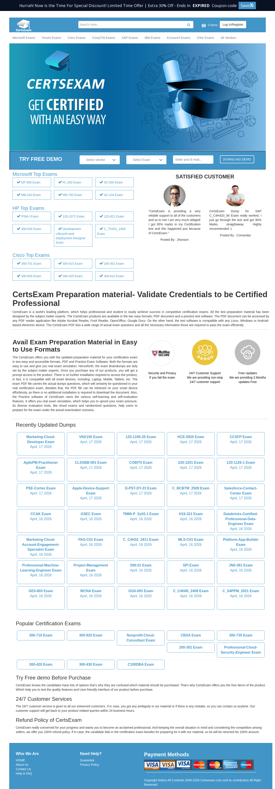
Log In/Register (233, 24)
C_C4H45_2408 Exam (190, 594)
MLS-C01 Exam (190, 542)
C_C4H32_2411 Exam (140, 542)
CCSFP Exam (240, 440)
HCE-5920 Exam (190, 440)
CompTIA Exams (103, 38)
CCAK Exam (40, 517)
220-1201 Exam (190, 465)
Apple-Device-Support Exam (90, 493)
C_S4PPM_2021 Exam (240, 594)
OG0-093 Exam (140, 594)
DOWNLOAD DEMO (237, 159)
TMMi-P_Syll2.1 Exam (140, 517)
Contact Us (23, 769)
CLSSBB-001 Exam (90, 465)
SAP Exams (130, 38)
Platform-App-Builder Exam (240, 545)
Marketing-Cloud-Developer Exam (40, 442)
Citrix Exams (205, 38)
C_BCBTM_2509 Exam (190, 491)
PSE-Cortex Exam (40, 491)
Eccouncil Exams (178, 38)
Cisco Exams (77, 38)
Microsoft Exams (23, 38)
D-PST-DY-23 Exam (140, 491)
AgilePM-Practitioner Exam (40, 468)
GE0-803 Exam (40, 594)
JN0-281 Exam (240, 568)
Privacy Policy (89, 764)
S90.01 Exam (140, 568)
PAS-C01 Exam (90, 542)
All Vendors (228, 38)
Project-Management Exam (90, 570)
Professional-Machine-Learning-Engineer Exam (40, 570)
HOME (20, 760)
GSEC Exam (90, 517)
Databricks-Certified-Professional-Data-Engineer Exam (240, 522)
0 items (209, 25)
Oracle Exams (51, 38)
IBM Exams (153, 38)
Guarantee (87, 760)
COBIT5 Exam (140, 465)
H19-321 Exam (190, 517)
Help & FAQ (24, 773)
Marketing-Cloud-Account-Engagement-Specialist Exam (40, 547)
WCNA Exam (90, 594)
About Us (22, 764)
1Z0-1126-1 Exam (240, 465)
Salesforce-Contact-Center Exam (240, 493)
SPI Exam (190, 568)
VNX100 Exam (90, 440)
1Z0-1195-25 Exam (140, 440)
